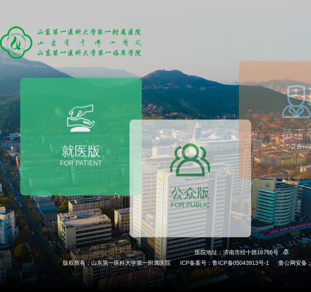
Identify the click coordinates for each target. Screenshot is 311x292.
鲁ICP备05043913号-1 (240, 263)
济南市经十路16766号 (257, 252)
